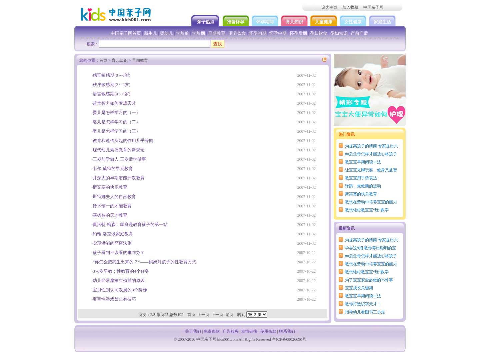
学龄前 (182, 33)
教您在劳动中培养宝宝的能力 (371, 202)
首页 (103, 60)
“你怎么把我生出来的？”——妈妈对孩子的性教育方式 (144, 261)
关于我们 (193, 331)
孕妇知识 (339, 33)
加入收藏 (350, 7)
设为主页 (329, 7)
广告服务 (231, 331)
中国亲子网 (373, 7)
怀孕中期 (278, 33)
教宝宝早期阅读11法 (363, 162)
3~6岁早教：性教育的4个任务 (121, 271)
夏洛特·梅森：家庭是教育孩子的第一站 (130, 224)
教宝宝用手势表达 (361, 178)
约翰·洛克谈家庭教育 (113, 233)
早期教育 (216, 33)
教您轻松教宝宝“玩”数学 (367, 210)
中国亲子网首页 (126, 33)
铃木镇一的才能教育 (112, 205)
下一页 (217, 314)
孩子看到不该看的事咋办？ (119, 252)
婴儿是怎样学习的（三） (116, 131)
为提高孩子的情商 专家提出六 (371, 146)
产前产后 (359, 33)
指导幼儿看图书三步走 (365, 312)
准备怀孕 (235, 21)
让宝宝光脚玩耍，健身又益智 (371, 170)
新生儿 (150, 33)
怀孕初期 (257, 33)
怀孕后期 (298, 33)
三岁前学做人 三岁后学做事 (119, 159)
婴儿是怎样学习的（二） (116, 121)
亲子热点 (206, 21)
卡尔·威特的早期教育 (113, 168)
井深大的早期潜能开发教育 (119, 177)
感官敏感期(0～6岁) (111, 75)
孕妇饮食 (318, 33)
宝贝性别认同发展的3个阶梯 (120, 289)
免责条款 (212, 331)
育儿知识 (294, 21)
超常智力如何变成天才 (114, 103)
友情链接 (249, 331)
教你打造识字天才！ (363, 304)
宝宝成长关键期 (359, 288)
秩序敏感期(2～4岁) (111, 84)
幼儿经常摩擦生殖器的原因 (119, 280)
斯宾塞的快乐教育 (361, 194)
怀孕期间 (265, 21)
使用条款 (268, 331)
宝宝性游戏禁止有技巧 (114, 299)
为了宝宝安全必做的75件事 (369, 280)
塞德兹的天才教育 (110, 215)
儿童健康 (323, 21)
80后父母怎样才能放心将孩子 (371, 154)
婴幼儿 (166, 33)
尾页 (229, 314)
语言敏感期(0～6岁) (111, 93)
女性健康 (353, 21)
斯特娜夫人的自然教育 (114, 196)
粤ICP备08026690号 (289, 339)
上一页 (203, 314)
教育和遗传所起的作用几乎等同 (123, 140)
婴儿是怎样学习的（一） (116, 112)
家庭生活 (382, 21)
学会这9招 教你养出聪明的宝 (370, 248)
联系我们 (287, 331)
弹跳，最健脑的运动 (363, 186)
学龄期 (198, 33)
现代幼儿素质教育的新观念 (119, 149)
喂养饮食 (237, 33)
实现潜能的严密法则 (112, 243)
